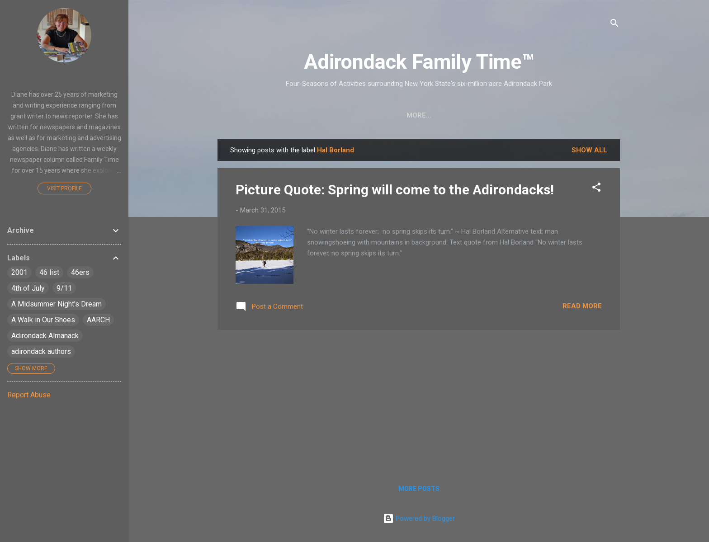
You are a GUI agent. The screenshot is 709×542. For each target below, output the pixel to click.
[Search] (614, 24)
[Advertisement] (418, 400)
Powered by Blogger (419, 518)
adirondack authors (41, 351)
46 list (49, 272)
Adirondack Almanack (45, 335)
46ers (80, 272)
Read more (582, 306)
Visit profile (64, 188)
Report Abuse (29, 395)
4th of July (28, 288)
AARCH (98, 320)
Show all (589, 150)
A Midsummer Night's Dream (56, 304)
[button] (596, 189)
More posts (419, 488)
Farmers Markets (487, 115)
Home (245, 115)
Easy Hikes (335, 115)
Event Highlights (569, 115)
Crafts (285, 115)
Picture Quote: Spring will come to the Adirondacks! (395, 190)
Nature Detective (404, 115)
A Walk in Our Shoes (43, 320)
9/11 (64, 288)
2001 (19, 272)
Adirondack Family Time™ (419, 62)
